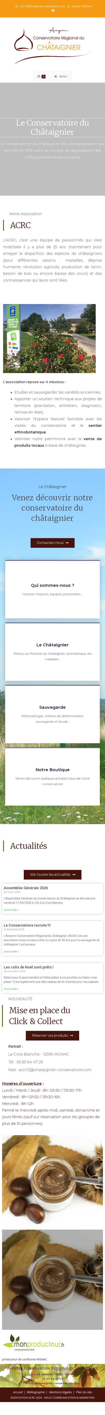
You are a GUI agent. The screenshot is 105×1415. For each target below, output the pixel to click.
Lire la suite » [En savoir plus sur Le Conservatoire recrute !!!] (11, 952)
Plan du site (84, 1393)
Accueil (18, 1393)
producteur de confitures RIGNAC (24, 1360)
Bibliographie (36, 1393)
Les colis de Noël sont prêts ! (29, 968)
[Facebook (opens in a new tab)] (52, 10)
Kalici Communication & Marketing (69, 1398)
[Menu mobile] (61, 77)
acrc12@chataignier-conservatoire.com (42, 6)
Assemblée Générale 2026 (26, 889)
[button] (6, 1182)
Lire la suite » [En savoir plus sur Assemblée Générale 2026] (11, 910)
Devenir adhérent (82, 6)
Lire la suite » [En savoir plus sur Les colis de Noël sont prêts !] (11, 990)
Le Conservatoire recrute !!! (27, 926)
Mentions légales (60, 1393)
